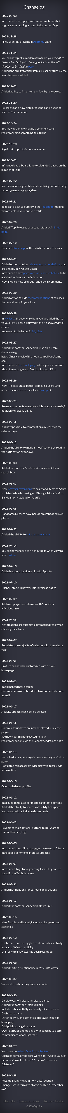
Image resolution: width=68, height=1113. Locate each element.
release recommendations (44, 264)
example (44, 390)
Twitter (47, 1100)
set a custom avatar (38, 534)
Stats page (19, 248)
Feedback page (27, 365)
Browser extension (29, 1100)
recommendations (39, 297)
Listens (12, 555)
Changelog (9, 1100)
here (31, 66)
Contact (60, 1100)
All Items (38, 41)
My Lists (9, 318)
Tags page (47, 206)
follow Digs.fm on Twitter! (33, 1051)
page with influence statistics (41, 273)
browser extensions (20, 488)
